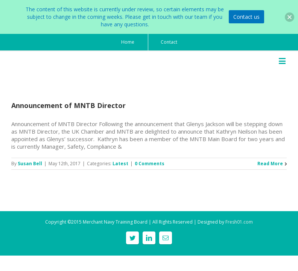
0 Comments (149, 163)
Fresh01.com (239, 222)
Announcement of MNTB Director (68, 105)
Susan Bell (30, 163)
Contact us (246, 16)
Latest (120, 163)
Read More (270, 163)
